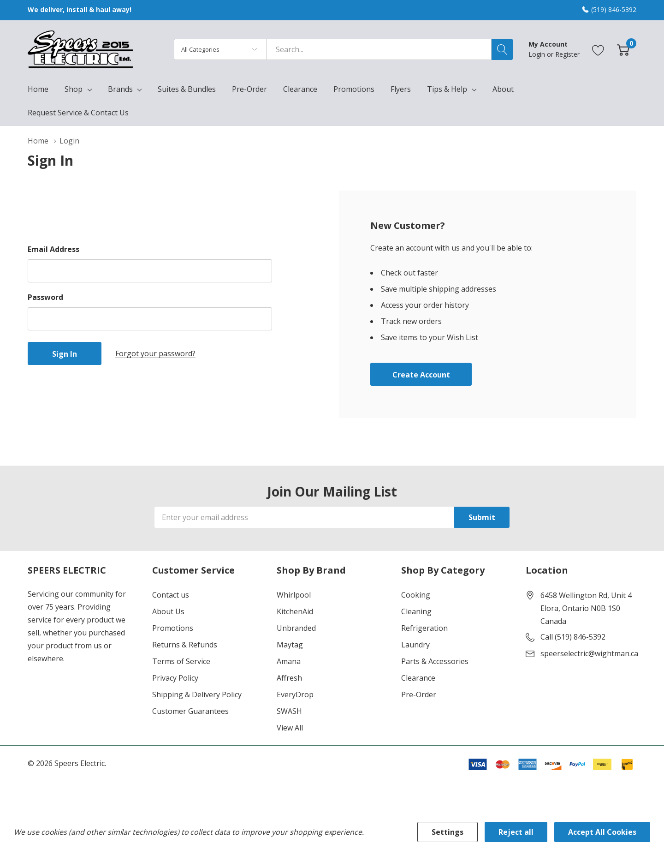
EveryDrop (295, 694)
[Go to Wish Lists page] (598, 49)
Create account (421, 375)
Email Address (53, 249)
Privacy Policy (175, 678)
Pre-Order (418, 694)
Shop (74, 89)
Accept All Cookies (602, 832)
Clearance (418, 678)
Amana (289, 661)
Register (567, 54)
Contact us (170, 595)
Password (45, 297)
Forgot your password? (155, 353)
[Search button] (502, 49)
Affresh (289, 678)
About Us (168, 611)
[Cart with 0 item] (623, 49)
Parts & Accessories (434, 661)
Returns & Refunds (184, 645)
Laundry (415, 645)
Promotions (172, 628)
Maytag (290, 645)
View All (290, 728)
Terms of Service (181, 661)
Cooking (415, 595)
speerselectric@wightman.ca (589, 653)
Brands (120, 89)
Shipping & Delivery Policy (197, 694)
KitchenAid (295, 611)
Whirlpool (294, 595)
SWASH (289, 711)
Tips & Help (447, 89)
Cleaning (416, 611)
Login (537, 54)
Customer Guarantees (190, 711)
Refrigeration (424, 628)
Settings (447, 832)
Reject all (516, 832)
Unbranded (296, 628)
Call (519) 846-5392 (572, 637)
